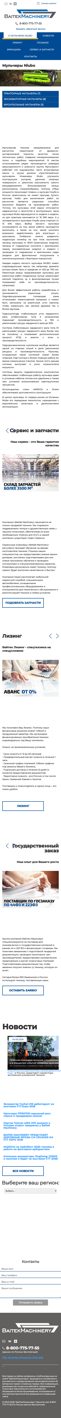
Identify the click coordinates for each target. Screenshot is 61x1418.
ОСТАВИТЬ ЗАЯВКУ (23, 990)
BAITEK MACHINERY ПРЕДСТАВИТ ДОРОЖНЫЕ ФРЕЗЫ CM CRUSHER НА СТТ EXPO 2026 (28, 1137)
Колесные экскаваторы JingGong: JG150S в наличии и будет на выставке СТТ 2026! (30, 1157)
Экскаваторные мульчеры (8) (25, 99)
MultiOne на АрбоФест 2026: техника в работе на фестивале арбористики (28, 1148)
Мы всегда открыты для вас (22, 1357)
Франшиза (14, 49)
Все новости (23, 1171)
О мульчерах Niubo (20, 35)
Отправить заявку (30, 1302)
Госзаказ (42, 42)
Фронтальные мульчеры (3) (23, 104)
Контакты (30, 56)
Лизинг (17, 42)
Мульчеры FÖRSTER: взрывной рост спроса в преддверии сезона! (27, 1114)
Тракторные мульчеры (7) (22, 93)
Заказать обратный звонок (30, 29)
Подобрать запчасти (23, 603)
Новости (48, 35)
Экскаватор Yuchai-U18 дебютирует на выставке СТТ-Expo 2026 (28, 1105)
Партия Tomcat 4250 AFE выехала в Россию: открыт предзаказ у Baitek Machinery (26, 1125)
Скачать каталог (48, 3)
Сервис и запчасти (42, 49)
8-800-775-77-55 (30, 23)
